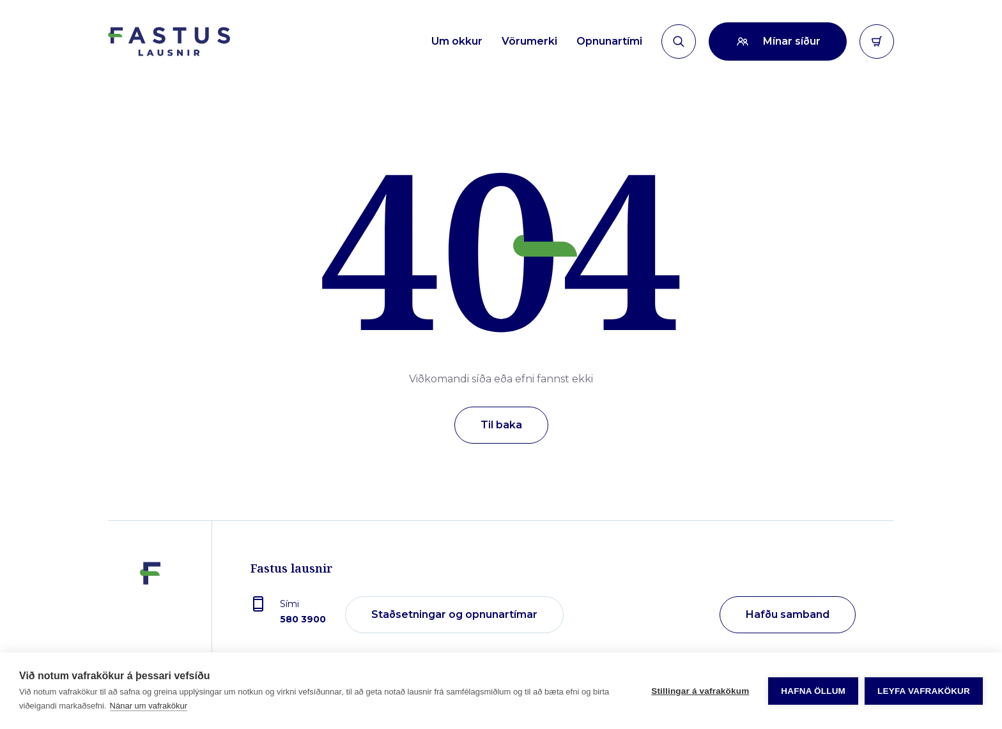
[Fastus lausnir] (150, 615)
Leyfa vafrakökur (923, 691)
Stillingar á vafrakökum (700, 691)
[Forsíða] (169, 41)
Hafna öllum (813, 691)
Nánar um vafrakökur (148, 705)
